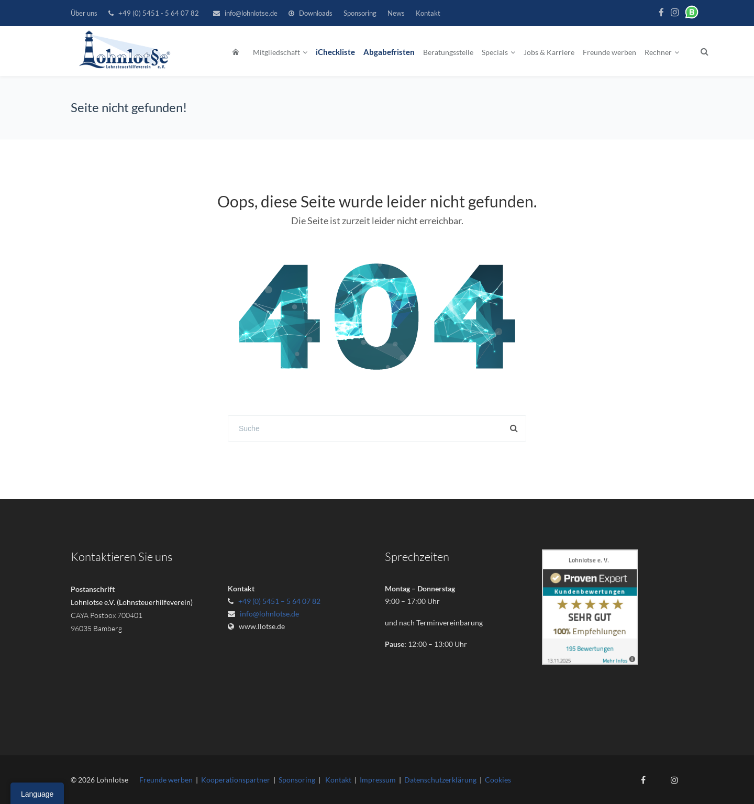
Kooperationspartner (235, 779)
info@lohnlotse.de (251, 13)
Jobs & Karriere (549, 52)
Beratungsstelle (448, 52)
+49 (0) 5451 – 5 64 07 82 (279, 601)
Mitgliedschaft (276, 52)
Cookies (498, 779)
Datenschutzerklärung (440, 779)
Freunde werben (609, 52)
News (396, 13)
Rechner (658, 52)
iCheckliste (335, 52)
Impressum (378, 779)
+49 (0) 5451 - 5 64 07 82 (158, 13)
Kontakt (428, 13)
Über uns (84, 13)
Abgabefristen (389, 52)
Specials (495, 52)
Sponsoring (359, 13)
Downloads (315, 13)
